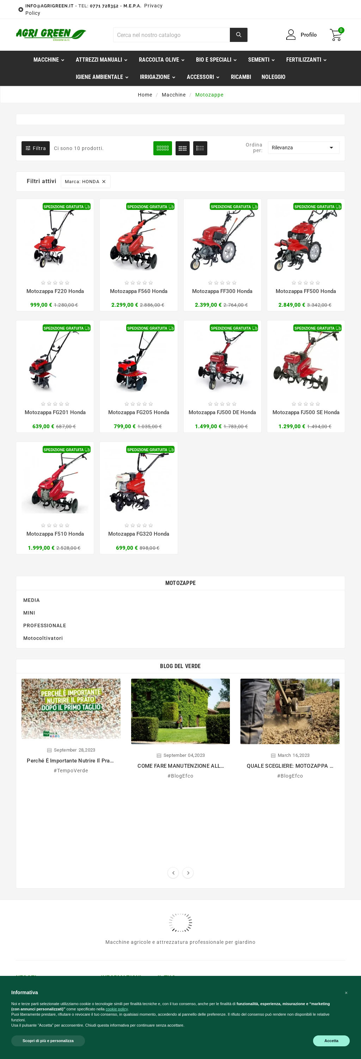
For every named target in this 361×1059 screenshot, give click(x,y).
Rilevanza (304, 147)
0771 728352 (104, 6)
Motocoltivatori (43, 576)
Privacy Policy (118, 876)
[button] (346, 992)
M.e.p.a (110, 811)
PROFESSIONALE (44, 564)
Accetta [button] (331, 1041)
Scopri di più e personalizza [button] (48, 1041)
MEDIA (31, 538)
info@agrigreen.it (45, 820)
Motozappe (180, 521)
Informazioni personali (174, 804)
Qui (276, 856)
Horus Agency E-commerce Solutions (255, 931)
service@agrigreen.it (49, 866)
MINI (29, 551)
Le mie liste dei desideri (176, 859)
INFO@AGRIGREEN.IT (49, 6)
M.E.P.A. (132, 6)
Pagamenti (114, 821)
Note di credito (176, 826)
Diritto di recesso (122, 831)
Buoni (165, 846)
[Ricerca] (172, 35)
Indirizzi (168, 836)
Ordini (165, 817)
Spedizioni (114, 840)
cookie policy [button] (117, 1009)
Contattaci (114, 866)
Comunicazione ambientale (120, 853)
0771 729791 (39, 876)
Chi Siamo (113, 801)
